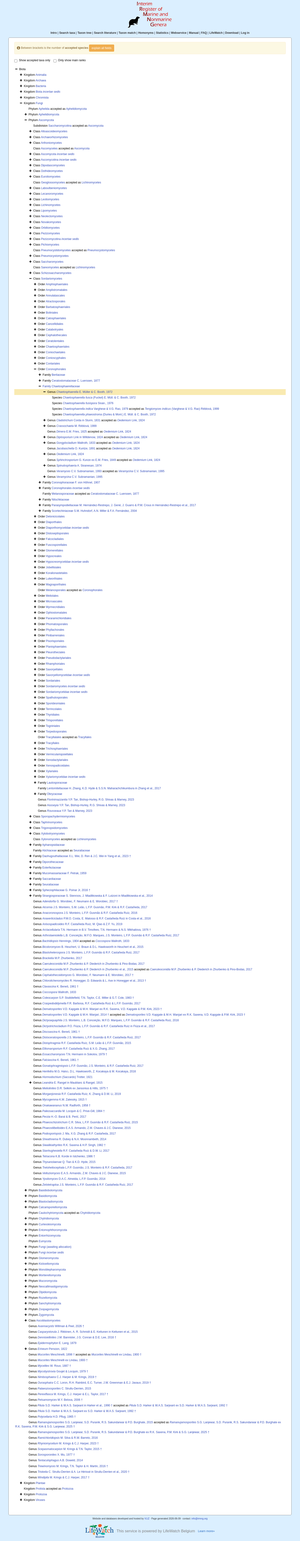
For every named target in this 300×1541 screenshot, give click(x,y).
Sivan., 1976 (88, 403)
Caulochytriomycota (51, 1213)
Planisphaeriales (56, 646)
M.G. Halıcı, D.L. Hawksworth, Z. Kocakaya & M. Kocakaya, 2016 (89, 1071)
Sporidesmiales (55, 703)
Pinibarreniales (55, 635)
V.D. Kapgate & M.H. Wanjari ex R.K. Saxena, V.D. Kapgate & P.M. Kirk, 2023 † (102, 1009)
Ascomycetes (49, 148)
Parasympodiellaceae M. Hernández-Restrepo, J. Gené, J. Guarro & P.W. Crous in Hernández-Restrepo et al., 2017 (124, 505)
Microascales (54, 601)
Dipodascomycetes (53, 165)
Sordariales (53, 680)
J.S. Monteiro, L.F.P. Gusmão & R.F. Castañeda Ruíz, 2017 (91, 952)
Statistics (162, 32)
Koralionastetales (57, 573)
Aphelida (43, 108)
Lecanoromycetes (52, 193)
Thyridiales (53, 714)
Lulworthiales (54, 578)
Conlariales (53, 363)
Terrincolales (54, 709)
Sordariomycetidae (66, 692)
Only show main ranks (69, 60)
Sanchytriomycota (50, 1303)
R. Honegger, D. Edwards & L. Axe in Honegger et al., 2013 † (94, 980)
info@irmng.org (199, 1518)
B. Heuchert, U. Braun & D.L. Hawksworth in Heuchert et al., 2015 (93, 947)
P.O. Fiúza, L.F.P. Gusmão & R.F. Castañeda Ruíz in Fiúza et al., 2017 (98, 1026)
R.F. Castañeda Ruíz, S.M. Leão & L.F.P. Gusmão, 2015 (86, 1043)
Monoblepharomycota (52, 1269)
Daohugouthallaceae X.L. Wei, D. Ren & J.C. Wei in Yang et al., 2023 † (86, 856)
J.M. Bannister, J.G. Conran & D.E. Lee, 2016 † (77, 1337)
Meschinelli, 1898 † (56, 1354)
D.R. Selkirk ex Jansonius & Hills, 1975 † (75, 1088)
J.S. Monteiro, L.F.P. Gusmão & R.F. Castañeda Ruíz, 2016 (89, 913)
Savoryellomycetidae (68, 675)
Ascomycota (46, 120)
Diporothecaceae (53, 862)
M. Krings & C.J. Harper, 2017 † (64, 1477)
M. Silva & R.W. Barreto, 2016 (68, 1437)
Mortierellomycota (50, 1275)
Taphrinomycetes (51, 822)
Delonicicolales (55, 516)
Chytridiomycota (90, 1213)
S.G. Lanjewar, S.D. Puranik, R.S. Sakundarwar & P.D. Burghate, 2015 (95, 1422)
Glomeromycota (49, 1258)
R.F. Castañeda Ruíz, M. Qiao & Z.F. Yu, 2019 (82, 924)
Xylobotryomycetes (53, 833)
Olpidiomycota (47, 1292)
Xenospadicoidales (58, 765)
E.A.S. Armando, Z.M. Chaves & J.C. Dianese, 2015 (86, 1128)
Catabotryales (54, 329)
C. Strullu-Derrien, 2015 (64, 1388)
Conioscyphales (56, 358)
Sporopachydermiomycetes (58, 816)
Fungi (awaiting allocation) (55, 1247)
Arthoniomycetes (51, 142)
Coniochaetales (55, 352)
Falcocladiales (55, 539)
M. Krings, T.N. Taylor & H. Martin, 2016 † (73, 1466)
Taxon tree (85, 32)
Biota (48, 91)
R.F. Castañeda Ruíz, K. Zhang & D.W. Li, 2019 (81, 1094)
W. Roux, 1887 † (54, 1365)
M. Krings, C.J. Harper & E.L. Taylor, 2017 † (73, 1394)
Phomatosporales (57, 624)
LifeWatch (216, 32)
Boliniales (52, 312)
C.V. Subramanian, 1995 (141, 471)
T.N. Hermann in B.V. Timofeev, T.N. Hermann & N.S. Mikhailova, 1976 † (96, 929)
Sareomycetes (50, 267)
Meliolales (52, 595)
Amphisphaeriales (57, 284)
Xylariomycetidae (66, 776)
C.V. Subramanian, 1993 (79, 471)
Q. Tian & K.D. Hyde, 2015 (69, 1162)
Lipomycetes (49, 210)
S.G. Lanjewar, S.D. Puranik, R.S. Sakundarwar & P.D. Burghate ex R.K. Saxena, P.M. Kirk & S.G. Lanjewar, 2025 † (124, 1432)
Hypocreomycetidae (67, 561)
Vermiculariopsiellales (59, 754)
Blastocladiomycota (51, 1201)
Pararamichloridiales (58, 618)
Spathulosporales (57, 697)
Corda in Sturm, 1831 (78, 420)
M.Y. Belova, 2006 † (60, 1399)
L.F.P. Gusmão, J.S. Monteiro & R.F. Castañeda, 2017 (87, 1167)
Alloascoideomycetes (54, 131)
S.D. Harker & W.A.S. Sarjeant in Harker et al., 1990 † (75, 1405)
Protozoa (67, 1488)
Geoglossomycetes (53, 182)
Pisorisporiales (55, 641)
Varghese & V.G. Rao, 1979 (95, 408)
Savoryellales (54, 669)
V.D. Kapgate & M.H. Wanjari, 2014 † (75, 1014)
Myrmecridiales (55, 607)
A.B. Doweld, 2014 (60, 1460)
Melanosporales (56, 590)
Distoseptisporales (57, 533)
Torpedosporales (56, 731)
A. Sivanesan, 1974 (79, 465)
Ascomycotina (58, 159)
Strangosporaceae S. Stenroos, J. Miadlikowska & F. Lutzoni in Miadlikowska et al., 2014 (97, 895)
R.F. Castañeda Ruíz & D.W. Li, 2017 (75, 1150)
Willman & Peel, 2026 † (61, 1326)
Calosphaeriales (56, 318)
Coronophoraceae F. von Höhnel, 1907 (76, 482)
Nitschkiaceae (60, 499)
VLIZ (146, 1518)
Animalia (41, 74)
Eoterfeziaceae (51, 867)
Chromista (42, 97)
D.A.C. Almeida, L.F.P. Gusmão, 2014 (73, 1178)
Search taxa (67, 32)
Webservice (179, 32)
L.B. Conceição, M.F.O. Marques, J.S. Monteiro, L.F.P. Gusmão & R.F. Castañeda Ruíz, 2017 (110, 935)
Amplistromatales (56, 290)
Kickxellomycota (49, 1263)
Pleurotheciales (55, 652)
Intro (54, 32)
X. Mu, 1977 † (56, 1454)
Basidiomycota (48, 1196)
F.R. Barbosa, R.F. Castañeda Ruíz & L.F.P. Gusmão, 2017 (91, 1003)
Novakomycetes (51, 222)
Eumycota (45, 1241)
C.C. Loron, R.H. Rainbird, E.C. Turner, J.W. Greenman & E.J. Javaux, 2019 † (94, 1382)
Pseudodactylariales (58, 658)
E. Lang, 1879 (57, 1343)
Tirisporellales (54, 720)
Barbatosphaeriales (58, 307)
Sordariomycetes (51, 278)
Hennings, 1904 (60, 941)
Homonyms (146, 32)
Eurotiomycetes (50, 176)
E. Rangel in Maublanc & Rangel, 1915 (72, 1082)
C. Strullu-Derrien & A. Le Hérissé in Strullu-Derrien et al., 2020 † (84, 1471)
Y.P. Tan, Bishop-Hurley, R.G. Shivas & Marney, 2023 (90, 799)
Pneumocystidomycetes (56, 250)
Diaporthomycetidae (67, 527)
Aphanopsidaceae (53, 844)
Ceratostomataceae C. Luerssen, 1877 (76, 380)
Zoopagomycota (49, 1309)
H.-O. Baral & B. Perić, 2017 (64, 1116)
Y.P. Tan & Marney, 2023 (69, 810)
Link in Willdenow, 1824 (79, 437)
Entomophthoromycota (53, 1230)
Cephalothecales (56, 335)
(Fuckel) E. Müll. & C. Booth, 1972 (99, 397)
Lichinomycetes (91, 182)
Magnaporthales (56, 584)
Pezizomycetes (50, 233)
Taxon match (127, 32)
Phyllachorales (55, 629)
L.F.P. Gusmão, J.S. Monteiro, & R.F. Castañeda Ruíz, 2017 (92, 1065)
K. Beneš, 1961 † (60, 986)
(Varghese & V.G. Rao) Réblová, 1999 (182, 408)
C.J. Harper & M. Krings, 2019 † (67, 1377)
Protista (40, 1488)
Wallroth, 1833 (75, 442)
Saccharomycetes (52, 261)
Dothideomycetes (52, 171)
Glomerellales (54, 550)
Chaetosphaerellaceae (66, 386)
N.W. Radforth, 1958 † (66, 1105)
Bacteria (41, 86)
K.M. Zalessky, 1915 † (64, 1099)
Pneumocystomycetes (101, 250)
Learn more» (206, 1531)
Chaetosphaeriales (57, 346)
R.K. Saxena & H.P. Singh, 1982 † (74, 1145)
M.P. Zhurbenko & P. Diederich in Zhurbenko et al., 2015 (87, 969)
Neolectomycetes (52, 216)
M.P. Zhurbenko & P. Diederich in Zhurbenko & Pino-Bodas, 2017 (93, 963)
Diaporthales (54, 522)
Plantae (40, 1483)
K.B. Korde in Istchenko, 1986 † (68, 1156)
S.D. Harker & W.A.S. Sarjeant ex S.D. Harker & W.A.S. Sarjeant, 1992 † (178, 1405)
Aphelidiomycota (76, 108)
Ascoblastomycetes (48, 1320)
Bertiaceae (58, 374)
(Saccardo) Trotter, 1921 (67, 1077)
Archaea (41, 80)
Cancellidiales (54, 324)
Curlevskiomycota (50, 1224)
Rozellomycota (48, 1297)
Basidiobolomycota (50, 1190)
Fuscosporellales (56, 545)
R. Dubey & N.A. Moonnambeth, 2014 (74, 1139)
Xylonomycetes (50, 839)
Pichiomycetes (50, 244)
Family (47, 386)
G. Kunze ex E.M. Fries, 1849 (86, 460)
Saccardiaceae (51, 879)
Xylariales (52, 771)
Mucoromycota (48, 1281)
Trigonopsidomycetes (54, 828)
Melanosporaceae (63, 493)
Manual (194, 32)
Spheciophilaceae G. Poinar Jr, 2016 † (66, 890)
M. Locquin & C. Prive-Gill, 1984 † (73, 1111)
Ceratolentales (55, 341)
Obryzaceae (54, 794)
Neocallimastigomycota (53, 1286)
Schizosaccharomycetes (56, 273)
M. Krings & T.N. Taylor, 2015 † (70, 1449)
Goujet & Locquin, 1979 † (63, 1371)
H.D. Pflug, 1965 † (57, 1416)
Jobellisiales (53, 567)
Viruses (40, 1500)
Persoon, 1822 (52, 1349)
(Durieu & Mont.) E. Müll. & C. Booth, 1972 (109, 414)
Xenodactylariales (57, 760)
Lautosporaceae (57, 782)
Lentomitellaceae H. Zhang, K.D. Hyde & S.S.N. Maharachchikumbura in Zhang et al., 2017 (104, 788)
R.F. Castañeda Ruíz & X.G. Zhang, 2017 (78, 1048)
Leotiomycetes (50, 199)
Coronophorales (56, 369)
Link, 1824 (131, 420)
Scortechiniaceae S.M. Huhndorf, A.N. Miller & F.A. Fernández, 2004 (94, 510)
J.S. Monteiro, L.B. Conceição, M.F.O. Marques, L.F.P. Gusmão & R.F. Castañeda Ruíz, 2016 (110, 1020)
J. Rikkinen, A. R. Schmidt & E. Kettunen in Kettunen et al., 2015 (88, 1331)
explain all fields (102, 48)
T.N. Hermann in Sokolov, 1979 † (74, 1054)
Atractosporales (55, 301)
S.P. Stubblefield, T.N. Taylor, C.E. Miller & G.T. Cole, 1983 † (88, 997)
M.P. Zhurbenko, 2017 (62, 958)
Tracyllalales (53, 737)
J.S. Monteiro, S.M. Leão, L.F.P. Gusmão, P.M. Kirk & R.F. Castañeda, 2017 (94, 907)
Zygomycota (46, 1315)
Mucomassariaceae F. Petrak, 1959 (64, 873)
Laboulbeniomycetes (54, 188)
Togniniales (53, 726)
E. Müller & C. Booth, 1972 (84, 392)
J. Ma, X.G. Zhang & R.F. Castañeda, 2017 (79, 1133)
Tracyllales (84, 737)
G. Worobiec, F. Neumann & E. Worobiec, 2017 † (80, 901)
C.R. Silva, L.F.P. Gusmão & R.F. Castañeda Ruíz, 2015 (90, 1122)
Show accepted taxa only (32, 60)
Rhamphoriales (55, 663)
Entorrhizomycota (49, 1235)
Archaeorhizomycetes (54, 137)
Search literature (105, 32)
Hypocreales (54, 556)
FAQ (204, 32)
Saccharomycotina (60, 125)
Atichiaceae (49, 850)
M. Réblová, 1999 (76, 426)
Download (232, 32)
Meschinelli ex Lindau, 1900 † (116, 1354)
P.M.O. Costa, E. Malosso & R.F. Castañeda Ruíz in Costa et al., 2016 (96, 918)
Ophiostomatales (56, 612)
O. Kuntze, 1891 (75, 448)
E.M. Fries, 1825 (71, 431)
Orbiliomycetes (50, 227)
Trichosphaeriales (57, 748)
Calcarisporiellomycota (53, 1207)
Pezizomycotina (60, 239)
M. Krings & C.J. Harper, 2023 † (68, 1443)
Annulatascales (55, 295)
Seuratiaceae (81, 850)
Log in (245, 32)
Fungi (39, 103)
